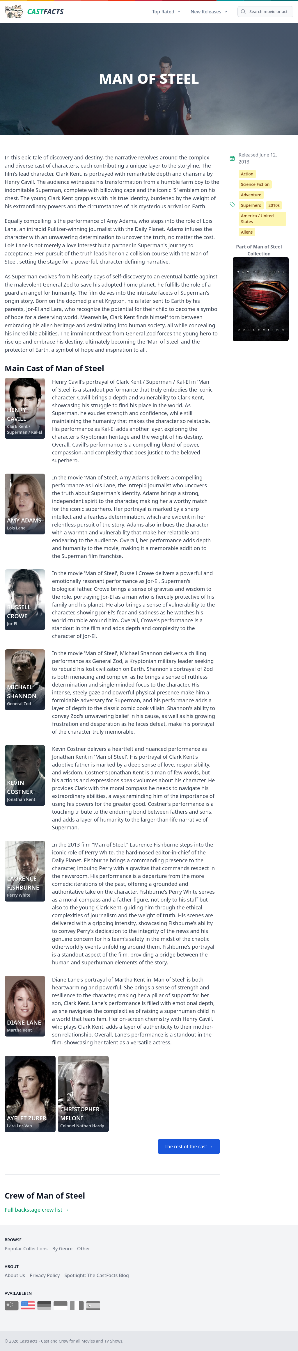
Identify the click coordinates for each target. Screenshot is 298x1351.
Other (83, 1248)
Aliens (247, 232)
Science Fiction (255, 184)
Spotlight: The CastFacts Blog (96, 1275)
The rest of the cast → (189, 1146)
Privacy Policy (45, 1275)
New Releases (209, 11)
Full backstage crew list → (37, 1209)
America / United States (257, 218)
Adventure (251, 195)
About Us (15, 1275)
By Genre (62, 1248)
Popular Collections (26, 1248)
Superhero (251, 205)
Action (247, 174)
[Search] (265, 11)
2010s (274, 205)
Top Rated (166, 11)
